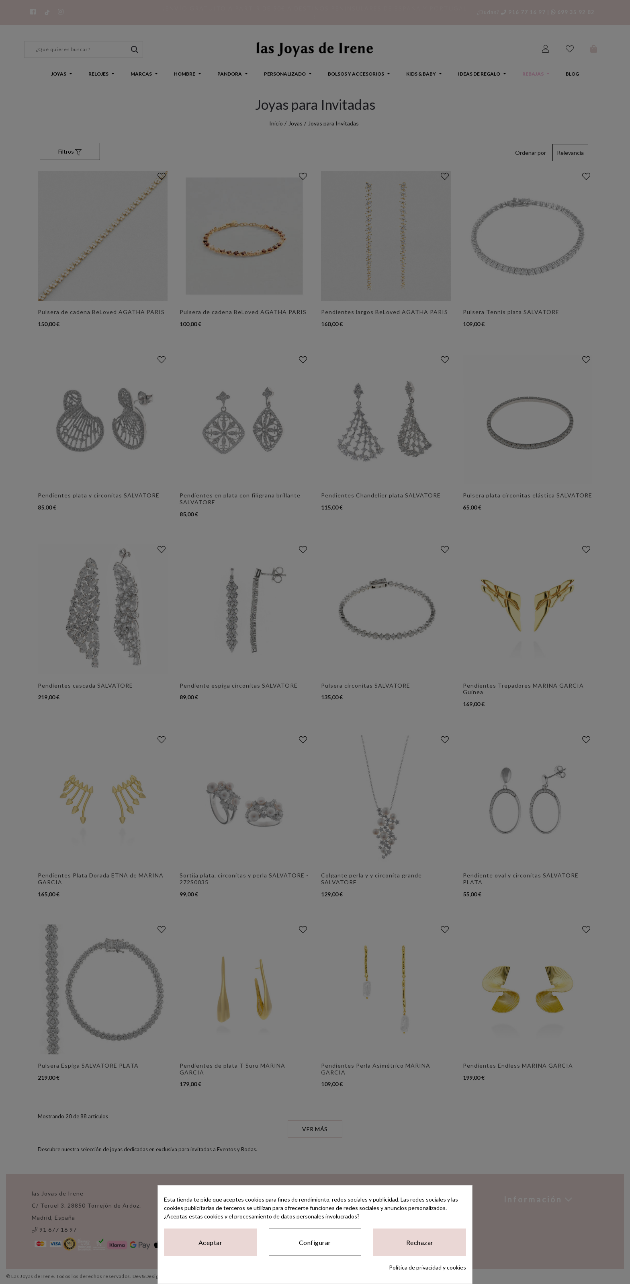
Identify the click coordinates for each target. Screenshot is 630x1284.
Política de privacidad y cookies (427, 1267)
